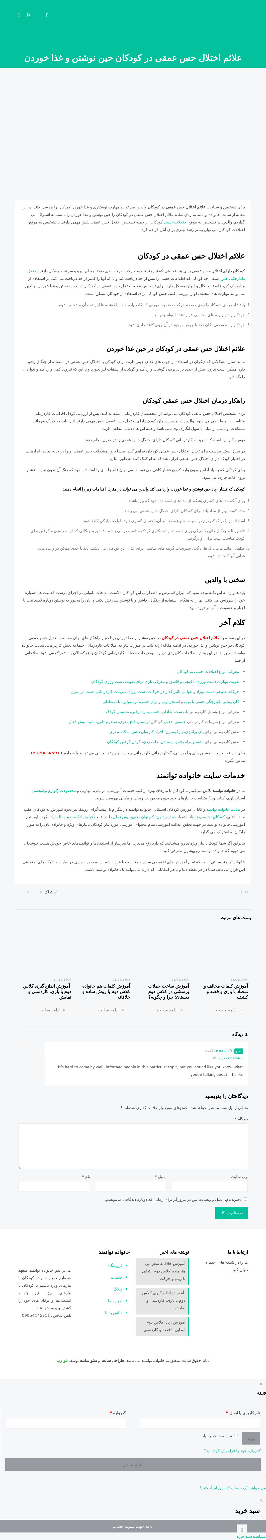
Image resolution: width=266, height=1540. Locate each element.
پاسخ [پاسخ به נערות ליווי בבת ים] (238, 1051)
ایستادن (167, 741)
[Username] (200, 1423)
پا (187, 711)
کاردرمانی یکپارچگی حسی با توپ (211, 701)
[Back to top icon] (242, 1529)
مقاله (61, 816)
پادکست (76, 816)
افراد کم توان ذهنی (147, 731)
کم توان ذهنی (143, 816)
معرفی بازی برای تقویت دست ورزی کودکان (128, 681)
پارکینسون (174, 731)
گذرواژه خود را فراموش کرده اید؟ (232, 1450)
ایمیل (161, 1176)
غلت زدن (150, 741)
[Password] (66, 1423)
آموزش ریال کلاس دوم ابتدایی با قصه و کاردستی (164, 1325)
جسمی (154, 711)
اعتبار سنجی (133, 1464)
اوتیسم (144, 721)
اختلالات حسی (176, 221)
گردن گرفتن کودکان (124, 741)
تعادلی (167, 711)
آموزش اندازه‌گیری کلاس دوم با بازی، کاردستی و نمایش (47, 991)
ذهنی (168, 721)
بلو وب (61, 1360)
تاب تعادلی (111, 701)
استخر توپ (171, 701)
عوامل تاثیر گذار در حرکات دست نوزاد (160, 691)
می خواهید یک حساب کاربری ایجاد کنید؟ (233, 1488)
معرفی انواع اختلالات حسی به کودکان (208, 671)
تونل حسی (148, 701)
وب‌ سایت (239, 1176)
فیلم (90, 816)
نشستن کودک (117, 711)
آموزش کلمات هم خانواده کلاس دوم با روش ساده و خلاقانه (106, 991)
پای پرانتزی (194, 731)
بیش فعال (77, 721)
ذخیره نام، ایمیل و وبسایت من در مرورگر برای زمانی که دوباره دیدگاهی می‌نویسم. (173, 1199)
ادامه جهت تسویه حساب (133, 1526)
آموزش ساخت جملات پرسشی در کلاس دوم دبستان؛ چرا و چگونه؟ (168, 991)
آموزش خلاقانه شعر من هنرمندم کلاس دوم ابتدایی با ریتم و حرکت (163, 1270)
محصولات (68, 790)
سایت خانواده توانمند (223, 809)
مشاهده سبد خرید (251, 1536)
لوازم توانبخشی (44, 790)
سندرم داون (107, 721)
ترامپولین (130, 701)
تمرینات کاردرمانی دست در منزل (98, 691)
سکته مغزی (119, 731)
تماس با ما (114, 1312)
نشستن (197, 741)
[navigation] (133, 1517)
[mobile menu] (47, 15)
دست (179, 711)
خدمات (117, 1277)
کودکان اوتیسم (212, 816)
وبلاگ (118, 1288)
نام (86, 1176)
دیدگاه (241, 1118)
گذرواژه (118, 1412)
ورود (251, 1438)
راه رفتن (138, 711)
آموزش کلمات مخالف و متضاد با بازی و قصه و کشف (226, 991)
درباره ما (115, 1300)
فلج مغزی (127, 721)
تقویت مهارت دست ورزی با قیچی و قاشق (204, 681)
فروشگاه (115, 1265)
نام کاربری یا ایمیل (243, 1412)
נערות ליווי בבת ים (228, 1050)
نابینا (91, 721)
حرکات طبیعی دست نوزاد (217, 691)
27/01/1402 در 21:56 (228, 1058)
